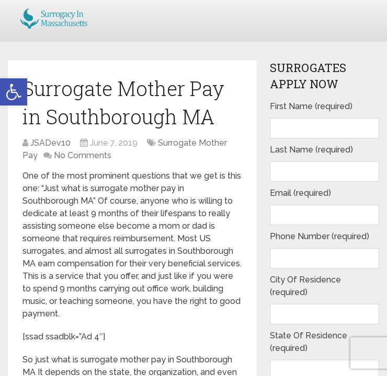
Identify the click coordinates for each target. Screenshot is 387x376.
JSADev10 (50, 143)
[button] (13, 91)
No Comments (82, 155)
